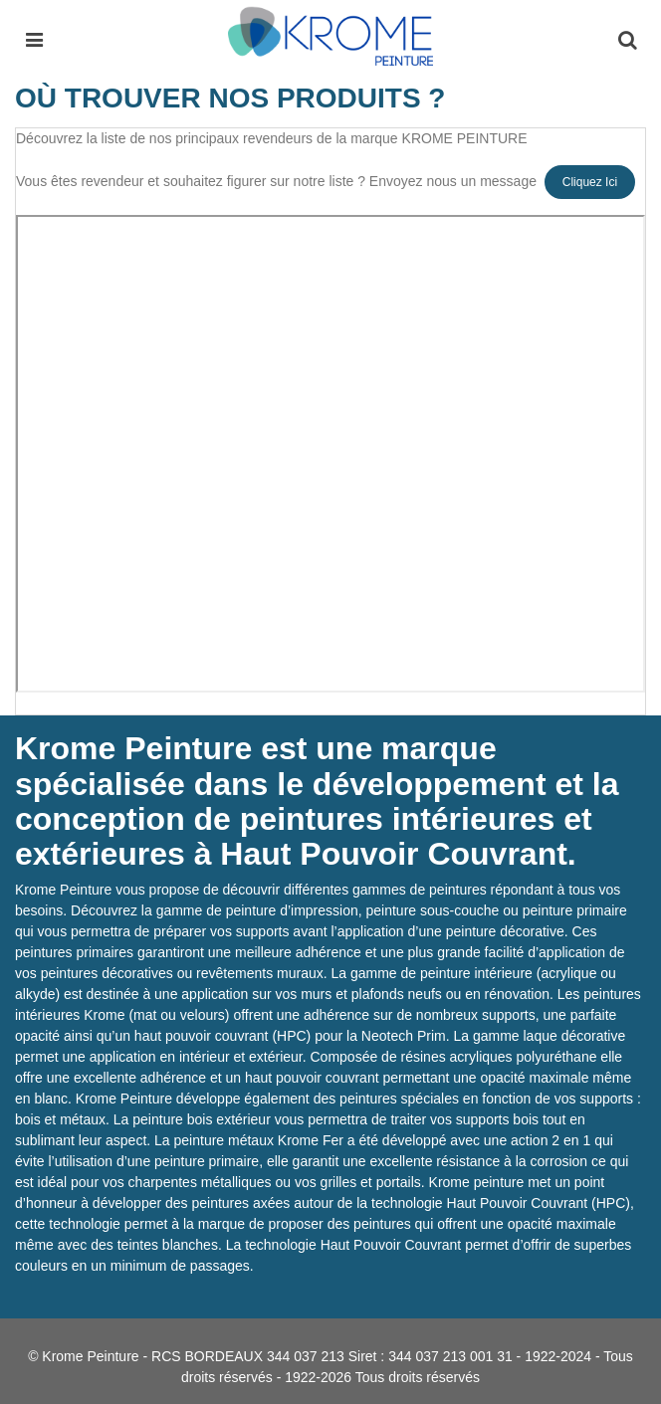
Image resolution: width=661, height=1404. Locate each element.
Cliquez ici (589, 182)
